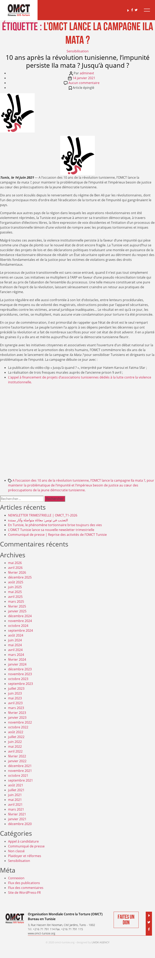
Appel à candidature (23, 841)
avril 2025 (15, 596)
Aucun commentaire (83, 83)
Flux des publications (24, 883)
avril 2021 (15, 804)
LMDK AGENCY (100, 942)
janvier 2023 (17, 717)
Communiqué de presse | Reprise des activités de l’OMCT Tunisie (57, 534)
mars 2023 (16, 708)
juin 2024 (15, 640)
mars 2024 (16, 654)
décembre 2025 (20, 577)
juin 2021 (15, 795)
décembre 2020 (20, 824)
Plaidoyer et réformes (24, 856)
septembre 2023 (20, 683)
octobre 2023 (18, 679)
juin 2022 (15, 741)
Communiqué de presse (26, 846)
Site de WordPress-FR (24, 892)
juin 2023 (15, 693)
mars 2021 (16, 809)
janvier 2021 (17, 819)
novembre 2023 (20, 674)
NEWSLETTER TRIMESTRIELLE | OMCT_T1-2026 (42, 515)
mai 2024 (15, 645)
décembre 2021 (20, 766)
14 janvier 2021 (83, 78)
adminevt (87, 73)
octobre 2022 (18, 727)
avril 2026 (15, 567)
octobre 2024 (18, 625)
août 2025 (15, 582)
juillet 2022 (16, 737)
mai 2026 (15, 563)
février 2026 (17, 572)
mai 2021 (15, 799)
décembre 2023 (20, 669)
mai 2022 (15, 746)
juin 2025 (15, 587)
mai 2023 (15, 698)
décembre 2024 (20, 616)
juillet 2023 (16, 688)
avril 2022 (15, 751)
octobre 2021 (18, 775)
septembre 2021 (20, 780)
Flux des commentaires (25, 887)
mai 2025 (15, 592)
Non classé (16, 851)
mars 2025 (16, 601)
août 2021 (15, 785)
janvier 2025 (17, 611)
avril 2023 (15, 703)
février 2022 (17, 756)
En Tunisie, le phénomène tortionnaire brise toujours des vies (55, 525)
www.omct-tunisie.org (41, 933)
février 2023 (17, 712)
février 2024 (17, 659)
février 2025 (17, 606)
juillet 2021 (16, 790)
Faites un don (126, 920)
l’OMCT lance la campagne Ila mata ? (117, 480)
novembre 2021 (20, 770)
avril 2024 (15, 650)
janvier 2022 (17, 761)
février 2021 (17, 814)
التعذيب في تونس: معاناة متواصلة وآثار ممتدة (38, 520)
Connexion (16, 878)
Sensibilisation (78, 51)
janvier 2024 (17, 664)
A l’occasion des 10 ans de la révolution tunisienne (51, 480)
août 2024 (15, 635)
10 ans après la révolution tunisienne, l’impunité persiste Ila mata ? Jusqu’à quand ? (78, 61)
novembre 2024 (20, 621)
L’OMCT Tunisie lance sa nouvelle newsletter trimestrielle (51, 530)
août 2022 (15, 732)
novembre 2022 (20, 722)
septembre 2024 (20, 630)
